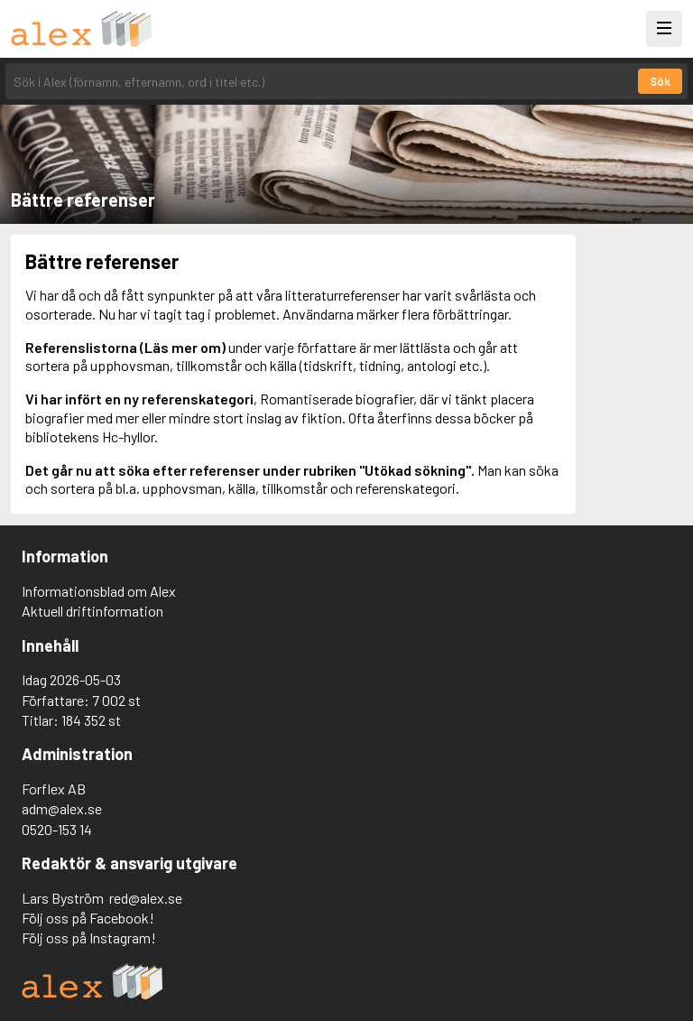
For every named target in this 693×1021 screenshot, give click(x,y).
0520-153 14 (57, 829)
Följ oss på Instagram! (89, 937)
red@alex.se (145, 897)
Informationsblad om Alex (99, 590)
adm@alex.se (62, 808)
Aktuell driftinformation (92, 610)
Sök (660, 81)
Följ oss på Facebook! (88, 917)
